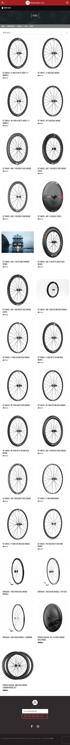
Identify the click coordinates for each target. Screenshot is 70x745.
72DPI (51, 738)
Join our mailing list (35, 716)
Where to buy (6, 8)
